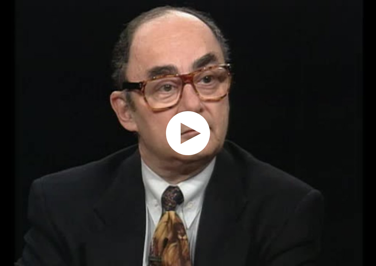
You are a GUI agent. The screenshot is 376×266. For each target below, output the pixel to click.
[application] (188, 133)
